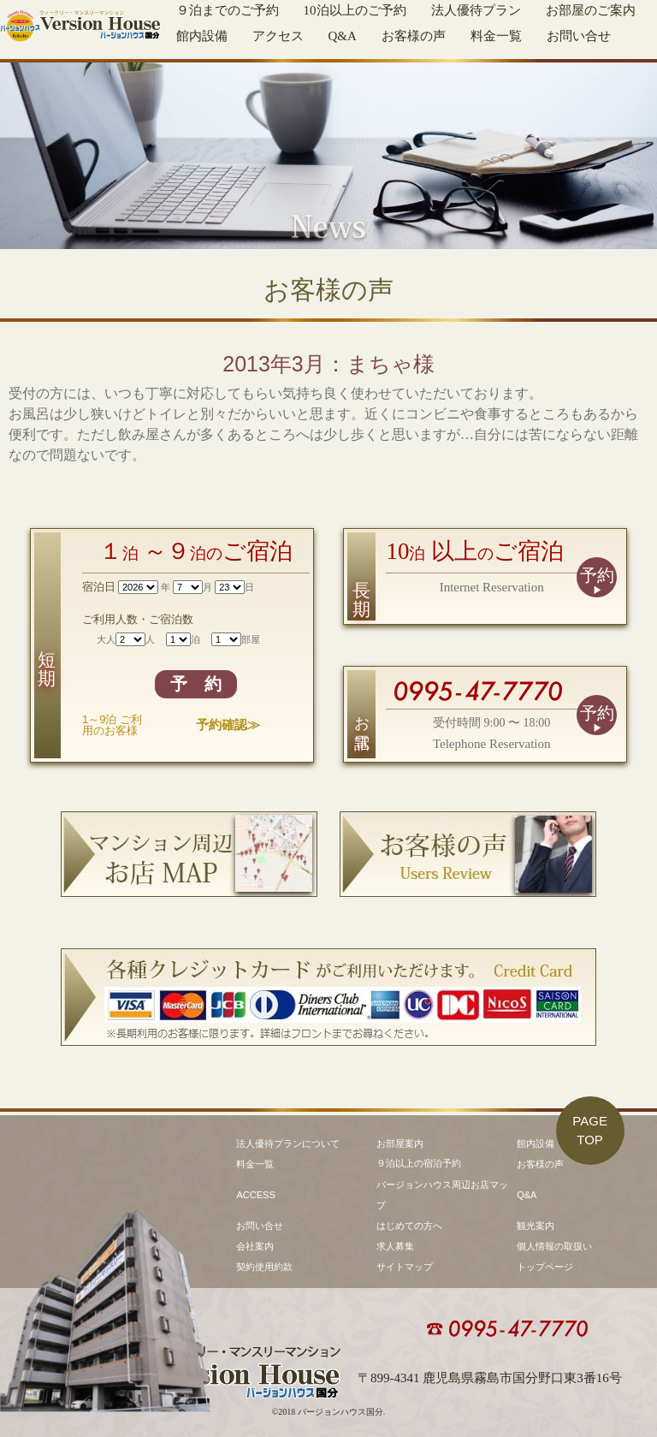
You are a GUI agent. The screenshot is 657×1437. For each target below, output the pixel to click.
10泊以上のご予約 (355, 10)
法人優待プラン (476, 10)
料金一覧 (496, 36)
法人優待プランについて (288, 1143)
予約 (597, 575)
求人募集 (395, 1246)
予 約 (196, 683)
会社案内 (255, 1246)
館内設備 (202, 36)
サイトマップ (404, 1267)
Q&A (342, 36)
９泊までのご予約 (227, 10)
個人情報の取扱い (554, 1246)
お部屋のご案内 (591, 10)
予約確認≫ (228, 724)
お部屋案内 (399, 1143)
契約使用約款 (264, 1267)
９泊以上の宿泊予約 (418, 1163)
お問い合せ (579, 36)
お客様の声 (414, 36)
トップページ (545, 1267)
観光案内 (535, 1225)
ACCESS (255, 1195)
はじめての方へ (409, 1225)
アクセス (278, 36)
